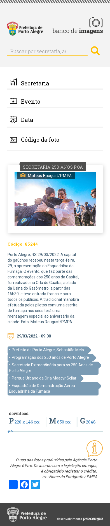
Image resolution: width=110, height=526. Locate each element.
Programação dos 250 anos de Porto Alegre (50, 357)
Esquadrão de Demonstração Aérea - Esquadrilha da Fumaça (43, 388)
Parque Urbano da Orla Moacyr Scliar (44, 378)
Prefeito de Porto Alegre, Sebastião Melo (48, 350)
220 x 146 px (25, 422)
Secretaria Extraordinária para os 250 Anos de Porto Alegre (51, 368)
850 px (60, 422)
